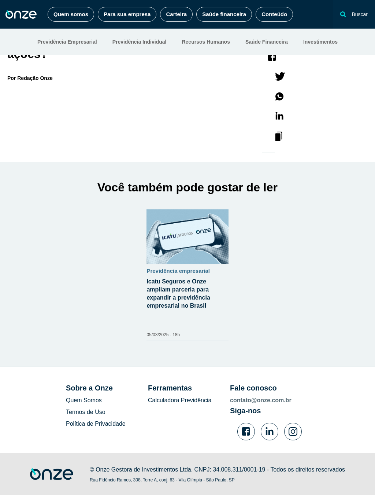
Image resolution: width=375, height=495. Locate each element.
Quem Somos (84, 400)
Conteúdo (274, 14)
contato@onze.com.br (261, 400)
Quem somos (70, 14)
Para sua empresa (127, 14)
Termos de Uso (85, 412)
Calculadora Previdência (179, 400)
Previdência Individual (139, 42)
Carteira (176, 14)
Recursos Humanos (206, 42)
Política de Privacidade (96, 424)
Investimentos (320, 42)
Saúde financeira (224, 14)
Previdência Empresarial (67, 42)
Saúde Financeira (266, 42)
